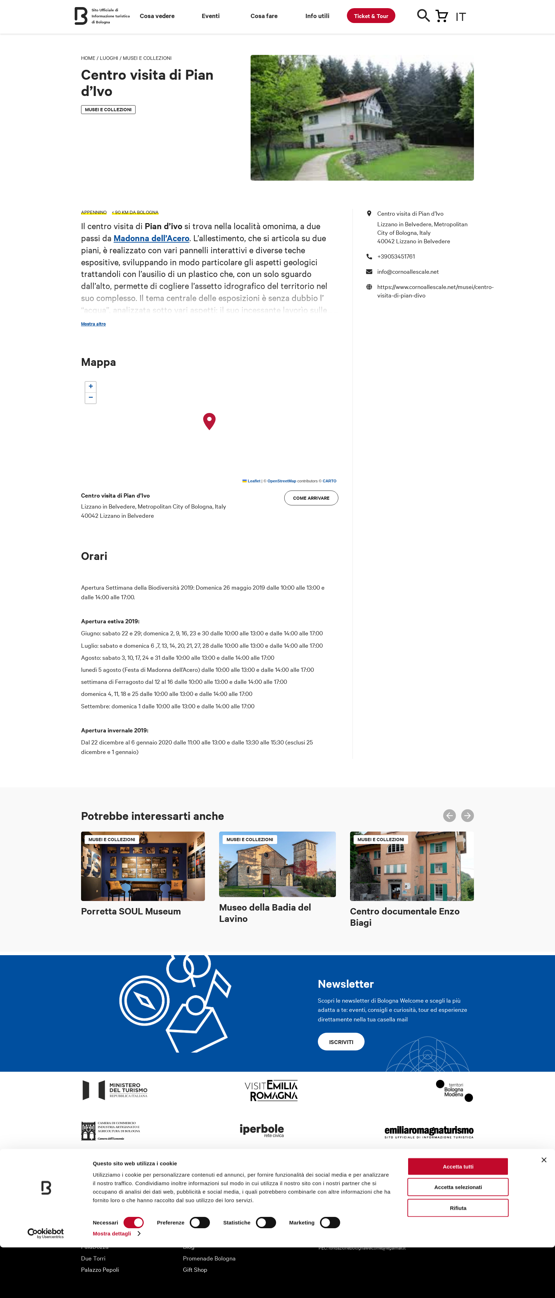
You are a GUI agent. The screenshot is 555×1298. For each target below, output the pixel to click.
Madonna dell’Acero (151, 237)
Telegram (469, 1179)
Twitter (438, 1179)
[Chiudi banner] (544, 1210)
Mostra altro (93, 323)
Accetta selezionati (458, 1238)
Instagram (407, 1179)
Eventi (211, 15)
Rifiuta (458, 1258)
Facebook (423, 1179)
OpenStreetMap (282, 481)
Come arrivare (311, 497)
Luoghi (109, 57)
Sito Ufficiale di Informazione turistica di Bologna (111, 15)
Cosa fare (264, 15)
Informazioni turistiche (212, 1177)
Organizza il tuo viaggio (214, 1189)
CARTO (330, 481)
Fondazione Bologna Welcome (120, 1189)
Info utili (317, 15)
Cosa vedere (157, 15)
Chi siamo (94, 1177)
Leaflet (251, 481)
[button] (209, 422)
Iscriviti (341, 1041)
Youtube (454, 1179)
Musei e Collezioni (147, 57)
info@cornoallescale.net (408, 271)
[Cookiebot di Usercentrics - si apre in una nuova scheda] (46, 1284)
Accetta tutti (458, 1217)
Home (88, 57)
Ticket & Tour (371, 15)
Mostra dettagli (112, 1284)
